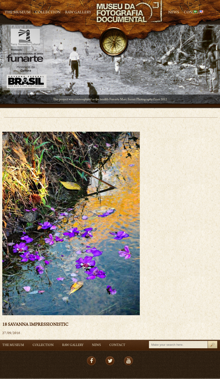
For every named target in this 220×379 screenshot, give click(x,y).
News (173, 13)
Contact (117, 345)
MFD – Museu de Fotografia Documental (130, 11)
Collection (47, 13)
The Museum (17, 13)
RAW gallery (78, 13)
